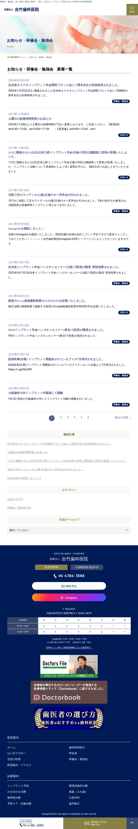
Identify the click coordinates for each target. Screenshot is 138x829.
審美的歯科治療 (78, 785)
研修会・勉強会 (120, 101)
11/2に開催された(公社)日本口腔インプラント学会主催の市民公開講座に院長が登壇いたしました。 (67, 460)
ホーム (11, 747)
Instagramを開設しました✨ (24, 478)
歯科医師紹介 (77, 747)
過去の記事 (121, 417)
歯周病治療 (14, 797)
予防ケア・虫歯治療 (19, 803)
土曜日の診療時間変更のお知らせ (27, 452)
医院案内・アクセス (19, 765)
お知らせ (124, 135)
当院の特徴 (14, 759)
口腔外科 (74, 797)
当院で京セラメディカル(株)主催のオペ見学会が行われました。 (45, 469)
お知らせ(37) (15, 499)
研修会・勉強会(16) (19, 507)
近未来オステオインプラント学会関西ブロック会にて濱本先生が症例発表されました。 (59, 443)
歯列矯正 (74, 803)
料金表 (73, 753)
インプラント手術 (18, 785)
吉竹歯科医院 (21, 9)
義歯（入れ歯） (78, 791)
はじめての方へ (16, 753)
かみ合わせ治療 (16, 791)
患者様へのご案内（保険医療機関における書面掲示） (69, 647)
